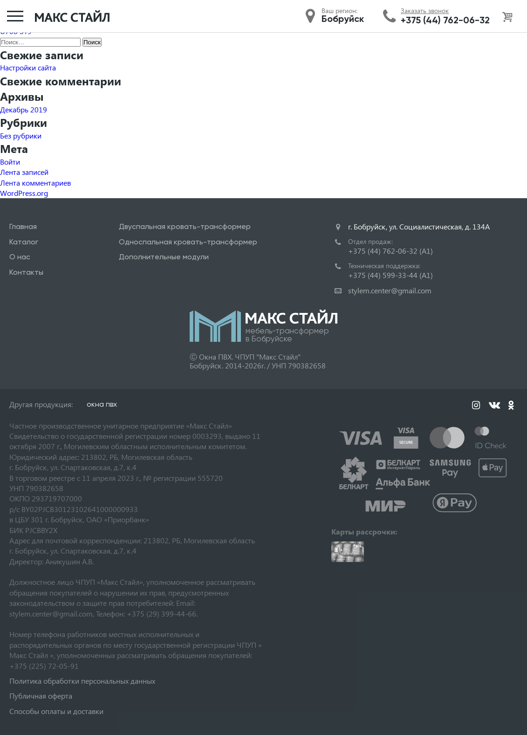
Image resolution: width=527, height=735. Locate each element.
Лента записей (24, 172)
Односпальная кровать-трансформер (188, 241)
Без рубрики (20, 135)
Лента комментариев (35, 182)
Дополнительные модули (164, 256)
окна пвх (102, 404)
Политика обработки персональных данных (82, 681)
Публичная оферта (40, 695)
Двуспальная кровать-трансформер (185, 226)
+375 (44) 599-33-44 (390, 275)
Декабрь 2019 (23, 109)
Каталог (23, 241)
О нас (19, 256)
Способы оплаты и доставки (56, 711)
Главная (23, 226)
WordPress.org (24, 193)
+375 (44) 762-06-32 (445, 20)
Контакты (26, 272)
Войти (10, 161)
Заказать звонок (425, 10)
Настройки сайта (28, 67)
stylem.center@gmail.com (389, 290)
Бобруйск (343, 18)
